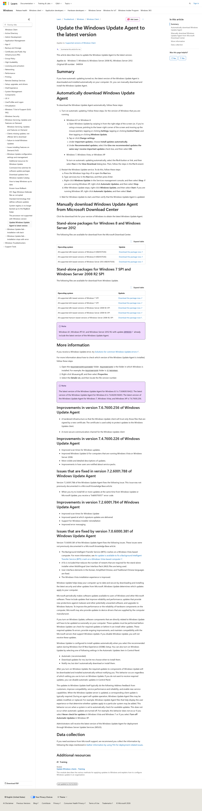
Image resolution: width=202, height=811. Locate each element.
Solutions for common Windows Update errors (116, 351)
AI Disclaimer (8, 803)
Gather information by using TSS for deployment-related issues (114, 744)
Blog (35, 803)
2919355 (127, 331)
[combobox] (17, 25)
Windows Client (93, 19)
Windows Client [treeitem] (11, 29)
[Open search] (189, 3)
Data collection (177, 44)
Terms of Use (94, 803)
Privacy (56, 803)
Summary (175, 24)
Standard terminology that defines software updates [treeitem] (19, 200)
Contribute (46, 803)
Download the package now (129, 317)
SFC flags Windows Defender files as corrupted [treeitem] (20, 193)
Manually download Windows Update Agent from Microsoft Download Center (182, 35)
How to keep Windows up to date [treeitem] (20, 183)
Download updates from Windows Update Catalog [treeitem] (19, 176)
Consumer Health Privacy (74, 803)
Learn (59, 19)
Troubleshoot (69, 19)
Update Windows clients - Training (71, 769)
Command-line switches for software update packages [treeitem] (20, 169)
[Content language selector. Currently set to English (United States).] (15, 797)
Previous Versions (23, 803)
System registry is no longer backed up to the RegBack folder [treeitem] (20, 208)
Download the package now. (130, 252)
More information (178, 41)
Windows (80, 19)
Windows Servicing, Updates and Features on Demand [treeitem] (18, 128)
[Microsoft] (4, 3)
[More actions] (143, 19)
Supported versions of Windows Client (80, 43)
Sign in (196, 3)
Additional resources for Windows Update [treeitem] (18, 162)
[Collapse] (29, 19)
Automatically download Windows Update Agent (184, 28)
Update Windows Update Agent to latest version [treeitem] (19, 224)
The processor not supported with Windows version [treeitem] (20, 217)
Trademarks (106, 803)
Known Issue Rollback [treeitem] (17, 188)
